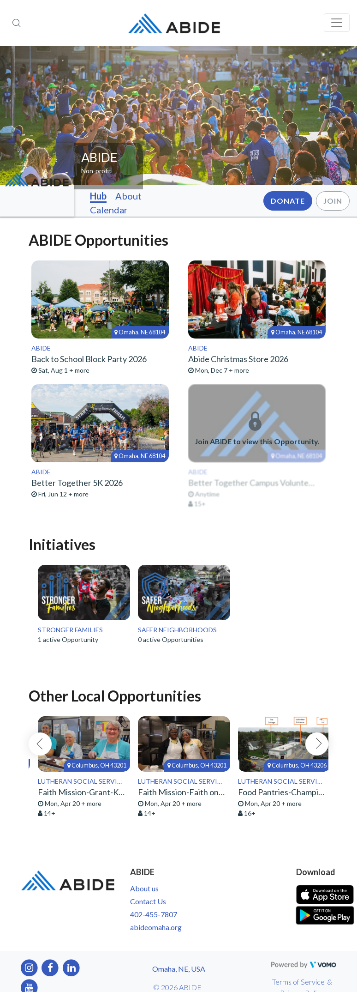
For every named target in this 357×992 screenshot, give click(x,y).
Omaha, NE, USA (178, 968)
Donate (288, 200)
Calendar (109, 209)
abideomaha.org (156, 927)
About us (144, 888)
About (128, 195)
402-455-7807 (153, 914)
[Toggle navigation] (337, 22)
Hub (98, 195)
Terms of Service (298, 981)
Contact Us (148, 901)
